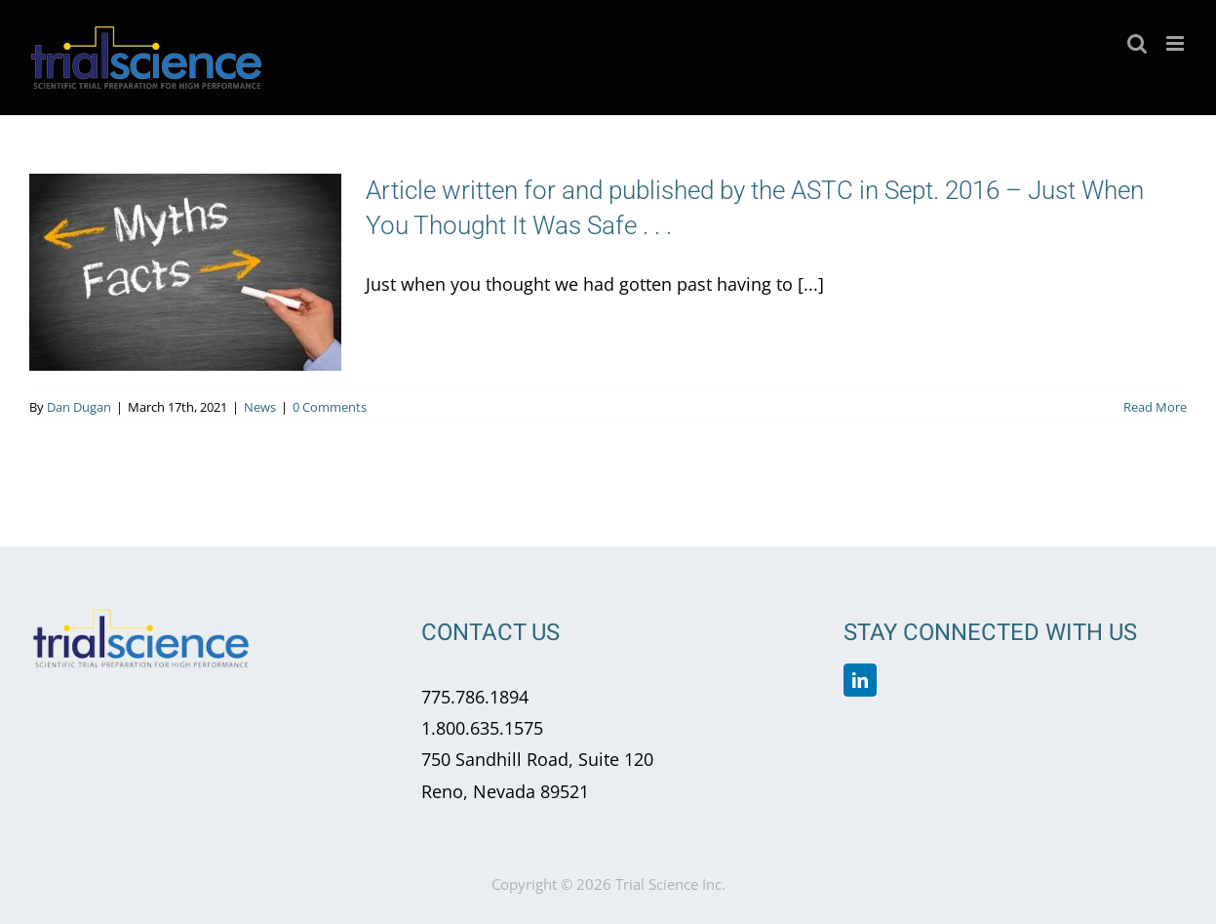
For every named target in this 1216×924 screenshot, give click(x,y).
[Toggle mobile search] (1137, 43)
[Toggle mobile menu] (1176, 43)
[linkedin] (860, 680)
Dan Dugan (79, 407)
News (260, 407)
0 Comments (330, 407)
